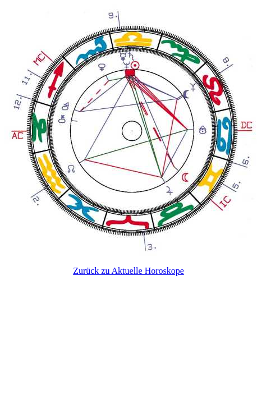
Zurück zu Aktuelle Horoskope (128, 271)
